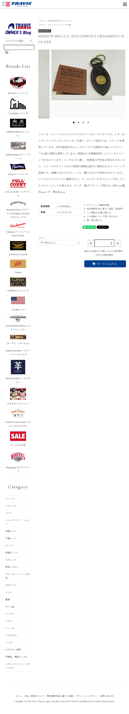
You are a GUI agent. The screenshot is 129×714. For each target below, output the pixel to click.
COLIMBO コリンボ (18, 106)
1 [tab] (74, 122)
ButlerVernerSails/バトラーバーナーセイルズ (18, 352)
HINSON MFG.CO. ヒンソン (60, 21)
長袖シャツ (11, 531)
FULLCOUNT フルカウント (18, 188)
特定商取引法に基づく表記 (60, 696)
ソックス (9, 613)
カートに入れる (104, 264)
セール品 (9, 606)
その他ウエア (18, 303)
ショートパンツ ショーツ (17, 522)
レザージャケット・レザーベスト (17, 666)
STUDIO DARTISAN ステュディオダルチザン (18, 418)
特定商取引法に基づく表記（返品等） (106, 208)
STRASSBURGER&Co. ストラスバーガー (18, 323)
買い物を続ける (94, 220)
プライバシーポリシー (87, 696)
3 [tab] (83, 122)
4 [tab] (88, 122)
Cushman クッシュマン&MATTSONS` (18, 230)
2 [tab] (78, 122)
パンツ (8, 512)
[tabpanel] (81, 75)
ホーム (42, 21)
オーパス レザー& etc (18, 340)
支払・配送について (34, 696)
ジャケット (10, 505)
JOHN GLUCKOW (18, 248)
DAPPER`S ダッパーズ (18, 285)
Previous (36, 84)
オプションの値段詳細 (98, 205)
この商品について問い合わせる (102, 216)
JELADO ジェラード (18, 85)
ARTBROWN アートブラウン (18, 372)
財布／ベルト (12, 567)
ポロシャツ (11, 585)
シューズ (9, 628)
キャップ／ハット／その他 (59, 25)
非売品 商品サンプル (16, 656)
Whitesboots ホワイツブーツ (18, 461)
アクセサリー (12, 635)
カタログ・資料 (13, 649)
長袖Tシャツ (11, 552)
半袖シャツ (11, 538)
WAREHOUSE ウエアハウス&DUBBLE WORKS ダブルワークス (18, 210)
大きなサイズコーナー (18, 396)
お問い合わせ (106, 696)
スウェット (10, 559)
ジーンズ (9, 498)
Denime (18, 267)
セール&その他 (18, 438)
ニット (8, 592)
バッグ (8, 642)
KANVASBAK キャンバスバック (18, 150)
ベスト (8, 621)
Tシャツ (9, 545)
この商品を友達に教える (99, 212)
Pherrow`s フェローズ (18, 170)
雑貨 (7, 599)
